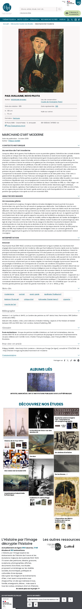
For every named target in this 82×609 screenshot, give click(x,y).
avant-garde (34, 294)
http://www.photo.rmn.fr (16, 126)
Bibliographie (8, 311)
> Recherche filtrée (25, 13)
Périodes (34, 19)
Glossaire (6, 327)
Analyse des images (12, 196)
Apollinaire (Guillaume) (52, 294)
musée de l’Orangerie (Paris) (51, 102)
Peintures (16, 118)
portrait (22, 294)
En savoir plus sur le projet (26, 589)
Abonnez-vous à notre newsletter (43, 600)
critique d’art (29, 299)
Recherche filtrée (49, 19)
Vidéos (62, 19)
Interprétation (10, 237)
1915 (56, 106)
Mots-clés (22, 19)
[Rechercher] (38, 9)
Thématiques (8, 19)
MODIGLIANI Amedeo (18, 100)
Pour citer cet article (12, 343)
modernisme (9, 294)
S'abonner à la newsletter (74, 13)
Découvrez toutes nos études (22, 24)
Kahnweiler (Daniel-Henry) (48, 299)
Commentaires (9, 355)
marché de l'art (10, 304)
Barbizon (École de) (11, 299)
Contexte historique (13, 145)
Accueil (6, 24)
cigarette (66, 299)
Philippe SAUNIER (14, 141)
